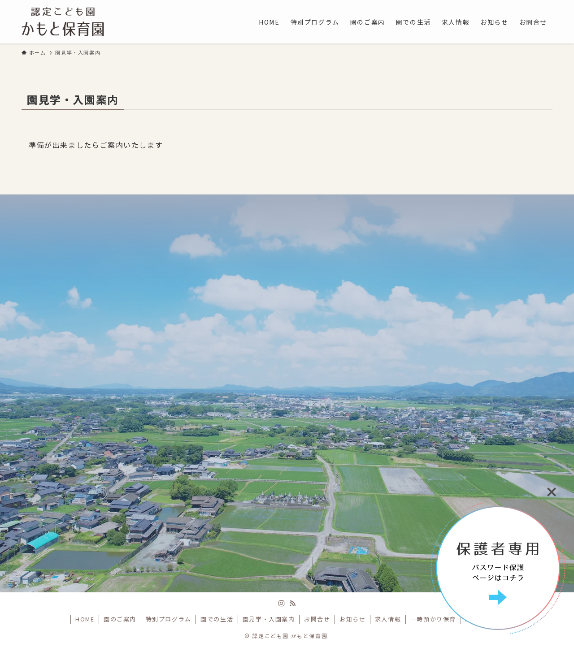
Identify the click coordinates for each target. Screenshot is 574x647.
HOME (84, 619)
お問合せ (317, 619)
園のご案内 (120, 619)
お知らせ (352, 619)
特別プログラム (168, 619)
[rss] (292, 604)
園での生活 (216, 619)
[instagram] (282, 604)
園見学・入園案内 (269, 619)
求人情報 (388, 619)
